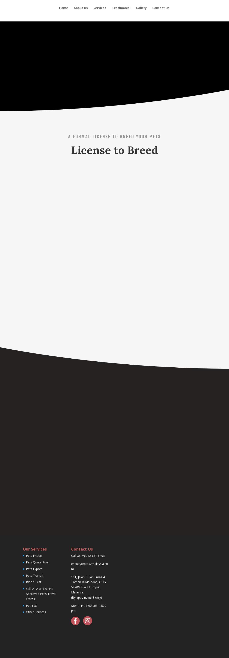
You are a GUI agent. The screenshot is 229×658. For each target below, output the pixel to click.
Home (63, 8)
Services (99, 8)
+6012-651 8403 (93, 556)
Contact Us (160, 8)
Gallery (141, 8)
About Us (81, 8)
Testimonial (121, 8)
